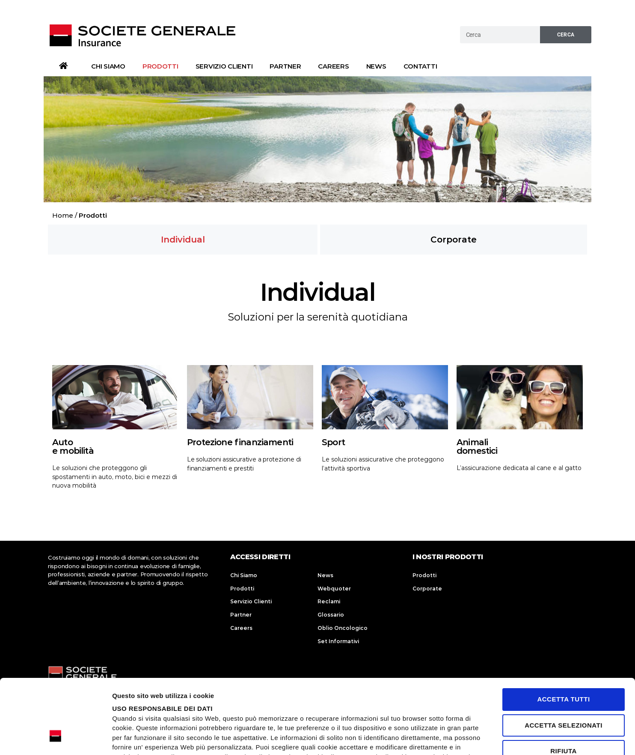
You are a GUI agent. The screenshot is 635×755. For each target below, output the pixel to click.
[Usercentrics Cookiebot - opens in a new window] (55, 738)
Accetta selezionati (563, 662)
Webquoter (334, 588)
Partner (285, 66)
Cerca (566, 35)
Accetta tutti (563, 636)
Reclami (329, 602)
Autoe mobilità (73, 446)
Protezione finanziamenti (240, 442)
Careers (333, 66)
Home (62, 215)
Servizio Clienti (224, 66)
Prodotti (160, 66)
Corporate (427, 588)
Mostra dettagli (554, 738)
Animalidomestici (477, 446)
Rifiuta (563, 688)
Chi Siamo (108, 66)
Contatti (420, 66)
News (376, 66)
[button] (183, 240)
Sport (333, 442)
